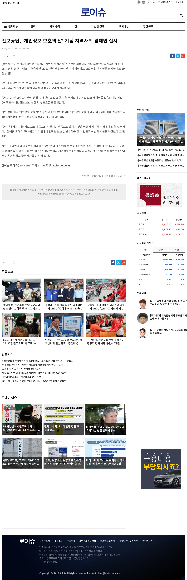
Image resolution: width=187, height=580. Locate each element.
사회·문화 (55, 26)
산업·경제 (99, 26)
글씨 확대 (8, 56)
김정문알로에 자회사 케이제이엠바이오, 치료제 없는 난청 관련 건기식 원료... (37, 361)
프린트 (14, 56)
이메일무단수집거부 (128, 541)
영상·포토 (148, 26)
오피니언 (124, 26)
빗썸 (145, 250)
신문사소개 (44, 541)
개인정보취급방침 (87, 541)
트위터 (178, 56)
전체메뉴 (13, 26)
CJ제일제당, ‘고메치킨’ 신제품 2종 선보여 (21, 369)
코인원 (177, 250)
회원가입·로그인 (165, 2)
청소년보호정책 (107, 541)
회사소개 (178, 2)
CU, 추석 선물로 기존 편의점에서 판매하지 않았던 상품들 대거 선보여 (34, 381)
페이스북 (172, 56)
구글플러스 (183, 56)
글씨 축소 (4, 56)
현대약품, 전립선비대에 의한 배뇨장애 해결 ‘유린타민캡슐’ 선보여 (32, 365)
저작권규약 (147, 541)
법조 (32, 26)
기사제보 (58, 541)
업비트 (161, 250)
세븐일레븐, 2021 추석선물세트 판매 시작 (21, 377)
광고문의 (71, 541)
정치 (77, 26)
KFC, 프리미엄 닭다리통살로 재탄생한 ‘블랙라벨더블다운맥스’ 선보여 (34, 373)
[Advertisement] (34, 229)
